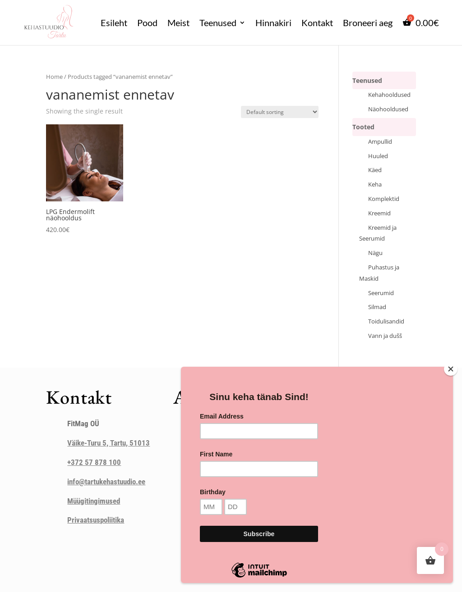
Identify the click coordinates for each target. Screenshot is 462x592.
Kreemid (379, 213)
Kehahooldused (389, 95)
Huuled (378, 156)
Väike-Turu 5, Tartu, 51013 (108, 442)
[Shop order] (280, 112)
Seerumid (381, 293)
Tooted (363, 127)
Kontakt (317, 22)
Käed (375, 170)
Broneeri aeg (368, 22)
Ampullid (380, 142)
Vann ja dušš (385, 336)
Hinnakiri (273, 22)
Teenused (217, 22)
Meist (178, 22)
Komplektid (383, 199)
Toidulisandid (386, 321)
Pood (147, 22)
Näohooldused (388, 109)
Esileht (114, 22)
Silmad (377, 307)
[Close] (450, 369)
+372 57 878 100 (94, 462)
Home (54, 77)
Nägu (375, 253)
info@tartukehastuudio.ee (106, 481)
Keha (375, 184)
